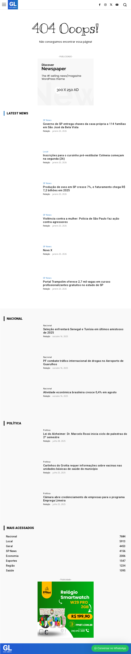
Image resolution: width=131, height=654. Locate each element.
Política (46, 430)
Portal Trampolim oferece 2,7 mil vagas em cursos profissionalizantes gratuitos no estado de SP (76, 283)
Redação (46, 131)
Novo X (47, 250)
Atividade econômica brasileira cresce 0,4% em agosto (80, 392)
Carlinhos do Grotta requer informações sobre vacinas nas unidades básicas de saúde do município (82, 467)
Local (45, 151)
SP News (47, 120)
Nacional (47, 325)
